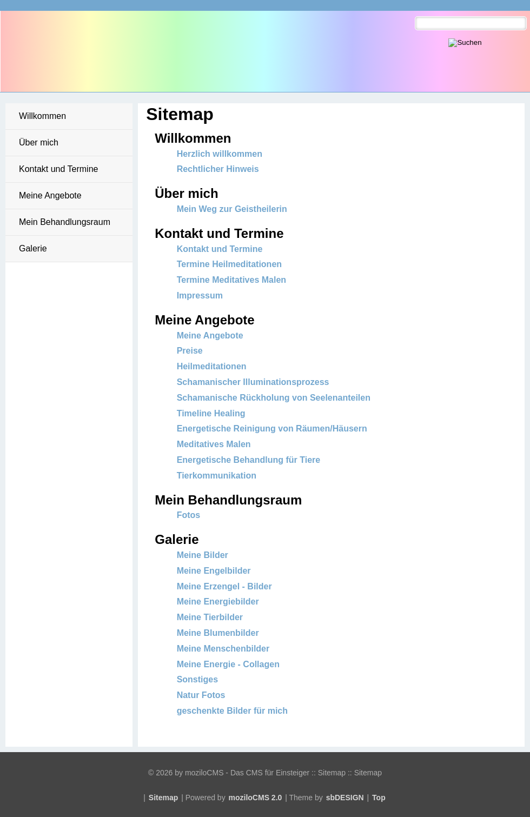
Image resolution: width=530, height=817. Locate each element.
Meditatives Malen (214, 444)
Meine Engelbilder (214, 570)
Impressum (200, 295)
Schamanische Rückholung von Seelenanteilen (273, 397)
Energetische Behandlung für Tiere (249, 459)
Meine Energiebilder (218, 601)
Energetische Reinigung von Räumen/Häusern (272, 428)
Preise (190, 350)
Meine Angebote (50, 195)
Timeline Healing (211, 413)
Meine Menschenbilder (223, 648)
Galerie (33, 248)
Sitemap (163, 797)
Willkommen (42, 116)
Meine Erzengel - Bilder (224, 586)
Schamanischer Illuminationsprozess (253, 382)
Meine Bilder (202, 555)
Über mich (38, 142)
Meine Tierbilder (210, 617)
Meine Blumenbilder (218, 632)
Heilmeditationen (212, 366)
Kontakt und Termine (58, 169)
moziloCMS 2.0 (255, 797)
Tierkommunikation (216, 475)
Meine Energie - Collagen (228, 664)
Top (379, 797)
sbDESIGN (345, 797)
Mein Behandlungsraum (64, 222)
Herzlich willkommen (219, 153)
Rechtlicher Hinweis (218, 169)
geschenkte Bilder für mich (232, 710)
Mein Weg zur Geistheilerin (232, 209)
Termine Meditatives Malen (231, 279)
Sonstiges (197, 679)
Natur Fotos (201, 695)
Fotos (189, 515)
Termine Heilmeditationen (229, 264)
